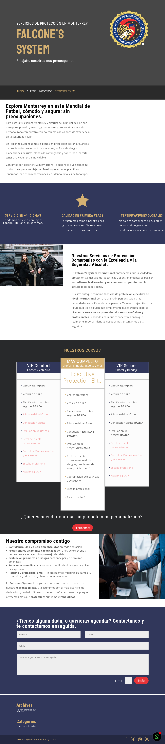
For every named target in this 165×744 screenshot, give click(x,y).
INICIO (20, 91)
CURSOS (31, 91)
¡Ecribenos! (82, 528)
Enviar (141, 680)
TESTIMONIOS (63, 91)
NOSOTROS (45, 91)
